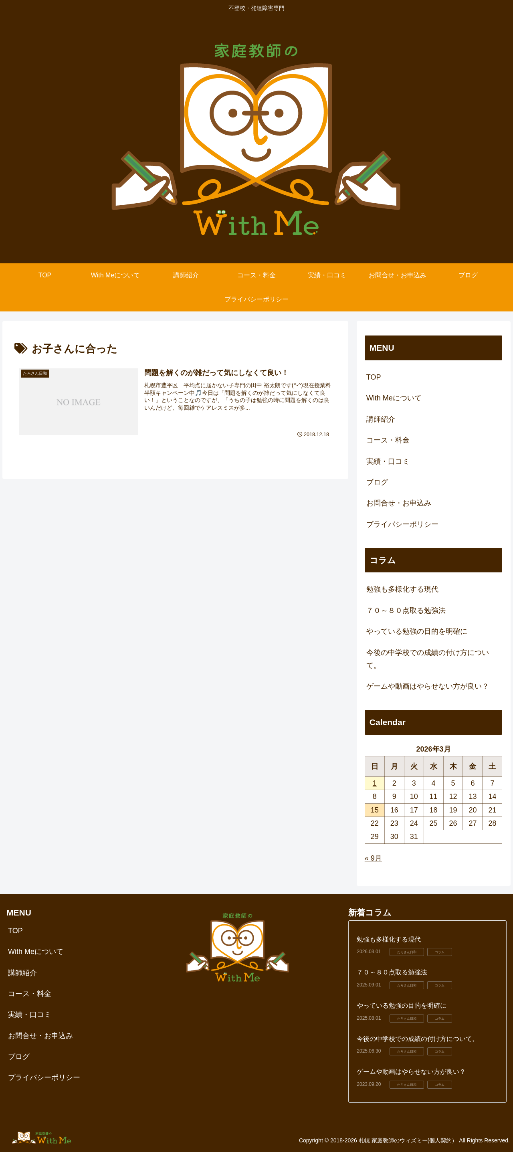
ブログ (377, 482)
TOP (373, 377)
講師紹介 (380, 419)
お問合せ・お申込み (398, 503)
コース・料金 (388, 440)
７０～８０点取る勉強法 (406, 610)
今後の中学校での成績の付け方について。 (427, 659)
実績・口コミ (388, 461)
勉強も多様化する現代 (402, 589)
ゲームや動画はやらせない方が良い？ (427, 686)
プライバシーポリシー (402, 524)
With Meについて (394, 398)
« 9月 (373, 858)
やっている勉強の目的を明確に (416, 631)
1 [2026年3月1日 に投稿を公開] (375, 783)
